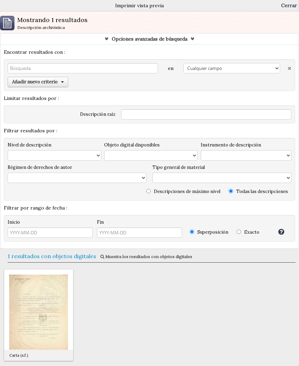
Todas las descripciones (258, 191)
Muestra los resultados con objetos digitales (146, 256)
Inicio (14, 222)
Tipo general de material (178, 167)
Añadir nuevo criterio (38, 82)
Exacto (248, 232)
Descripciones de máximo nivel (183, 191)
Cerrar (289, 5)
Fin (100, 222)
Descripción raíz (98, 114)
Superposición (209, 232)
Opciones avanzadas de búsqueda (149, 39)
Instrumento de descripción (231, 145)
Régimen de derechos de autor (40, 167)
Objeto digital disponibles (132, 145)
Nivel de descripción (29, 145)
